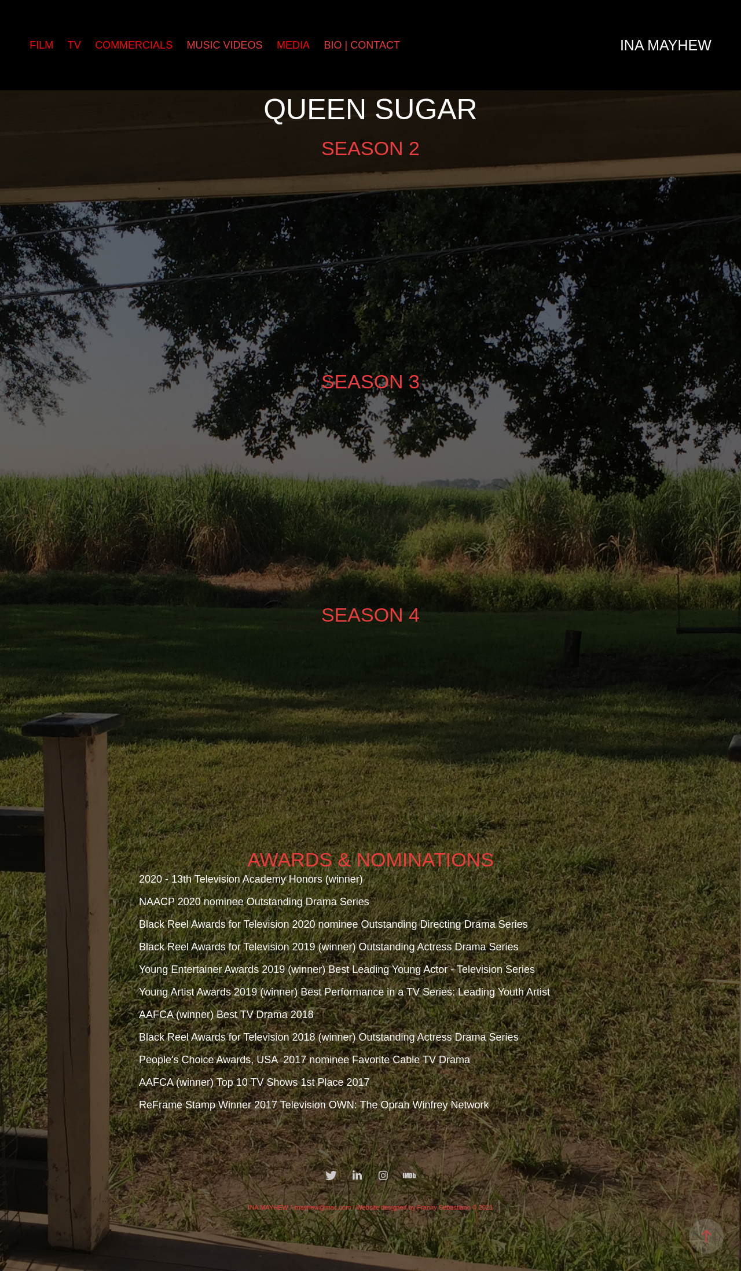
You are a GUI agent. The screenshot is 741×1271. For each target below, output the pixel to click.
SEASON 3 (370, 381)
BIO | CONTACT (362, 45)
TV (74, 45)
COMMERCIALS (134, 45)
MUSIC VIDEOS (225, 45)
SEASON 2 (370, 148)
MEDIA (293, 45)
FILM (41, 45)
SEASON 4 (370, 615)
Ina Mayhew (665, 45)
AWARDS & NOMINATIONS (370, 859)
